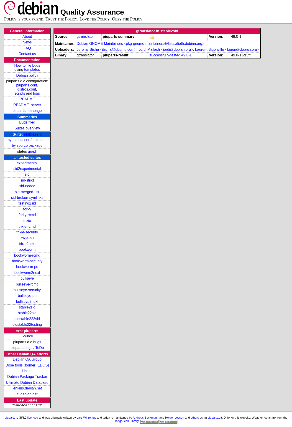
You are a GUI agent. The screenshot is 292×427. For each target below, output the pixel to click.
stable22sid (27, 313)
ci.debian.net (27, 394)
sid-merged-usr (27, 192)
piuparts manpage (27, 111)
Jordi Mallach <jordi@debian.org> (165, 49)
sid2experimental (27, 169)
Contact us (27, 54)
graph (32, 151)
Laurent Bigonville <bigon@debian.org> (227, 49)
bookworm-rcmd (27, 255)
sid (27, 174)
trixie (27, 220)
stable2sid (33, 134)
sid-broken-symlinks (27, 198)
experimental (27, 163)
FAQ (27, 48)
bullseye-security (27, 290)
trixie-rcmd (27, 226)
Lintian (27, 371)
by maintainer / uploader (27, 140)
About (27, 36)
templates (32, 69)
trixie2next (27, 244)
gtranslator (85, 36)
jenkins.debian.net (27, 388)
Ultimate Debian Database (27, 382)
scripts (20, 93)
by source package (27, 145)
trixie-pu (27, 238)
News (27, 42)
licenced (32, 417)
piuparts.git (214, 417)
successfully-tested (164, 55)
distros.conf (26, 89)
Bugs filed (27, 122)
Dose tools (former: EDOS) (27, 365)
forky (27, 209)
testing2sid (27, 203)
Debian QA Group (27, 359)
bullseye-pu (27, 296)
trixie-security (27, 232)
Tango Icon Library (127, 421)
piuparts (10, 417)
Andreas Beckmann (146, 417)
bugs (37, 342)
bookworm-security (27, 261)
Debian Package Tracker (27, 377)
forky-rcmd (27, 215)
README (27, 99)
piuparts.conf (26, 85)
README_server (27, 105)
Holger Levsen (174, 417)
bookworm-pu (27, 267)
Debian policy (27, 75)
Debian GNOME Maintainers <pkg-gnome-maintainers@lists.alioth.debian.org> (140, 43)
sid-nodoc (27, 186)
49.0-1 (186, 55)
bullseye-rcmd (27, 284)
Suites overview (27, 128)
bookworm (27, 249)
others (195, 417)
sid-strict (27, 180)
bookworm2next (27, 273)
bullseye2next (27, 301)
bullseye (27, 278)
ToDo (39, 348)
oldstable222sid (27, 319)
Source (27, 336)
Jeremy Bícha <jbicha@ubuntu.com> (106, 49)
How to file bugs (27, 65)
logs (36, 93)
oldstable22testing (27, 324)
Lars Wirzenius (86, 417)
